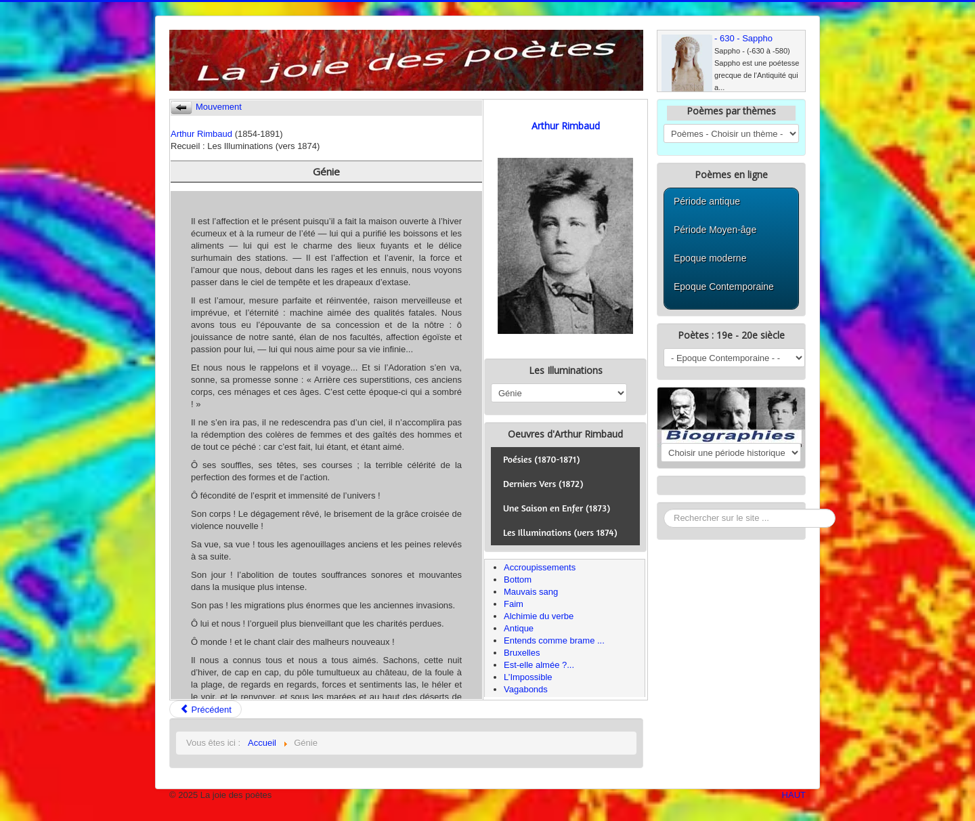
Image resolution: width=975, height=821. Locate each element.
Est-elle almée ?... (539, 665)
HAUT (794, 795)
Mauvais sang (531, 592)
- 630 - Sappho (743, 38)
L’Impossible (528, 677)
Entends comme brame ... (554, 640)
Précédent (205, 709)
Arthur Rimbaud (201, 134)
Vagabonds (526, 689)
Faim (513, 604)
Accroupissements (540, 567)
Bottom (518, 579)
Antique (519, 628)
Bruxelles (522, 653)
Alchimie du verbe (538, 616)
